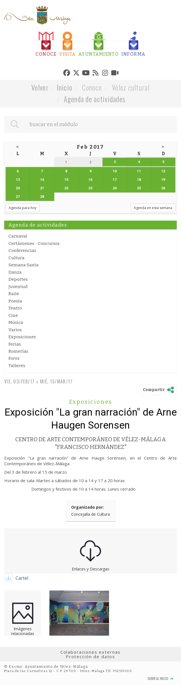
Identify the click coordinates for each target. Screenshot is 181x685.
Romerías (18, 351)
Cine (13, 315)
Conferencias (22, 250)
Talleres (16, 365)
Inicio (65, 87)
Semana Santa (23, 264)
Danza (15, 272)
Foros (13, 358)
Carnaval (17, 236)
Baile (13, 293)
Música (15, 322)
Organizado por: (87, 507)
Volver (40, 87)
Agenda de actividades (95, 99)
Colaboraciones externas (90, 652)
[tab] (46, 44)
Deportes (18, 279)
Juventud (18, 286)
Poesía (15, 301)
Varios (15, 329)
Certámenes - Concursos (34, 243)
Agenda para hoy (22, 207)
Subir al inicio (161, 678)
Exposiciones (22, 336)
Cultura (16, 257)
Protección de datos (90, 656)
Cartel (22, 578)
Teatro (15, 308)
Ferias (14, 344)
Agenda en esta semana (153, 207)
